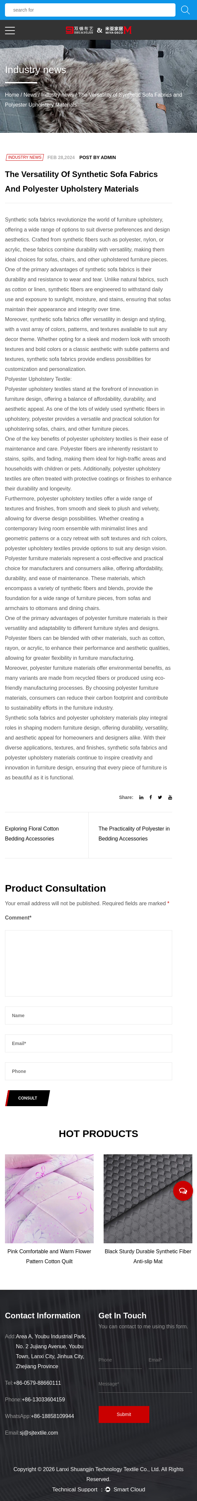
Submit (128, 1416)
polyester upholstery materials (102, 718)
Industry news (57, 95)
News (30, 95)
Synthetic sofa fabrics (30, 219)
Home (12, 95)
